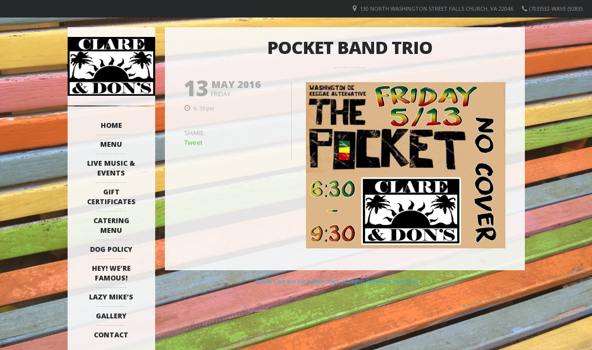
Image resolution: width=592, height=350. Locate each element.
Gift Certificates (111, 196)
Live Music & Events (111, 167)
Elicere (427, 281)
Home (111, 125)
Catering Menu (111, 225)
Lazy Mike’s (111, 296)
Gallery (111, 315)
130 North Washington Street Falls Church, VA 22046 (436, 8)
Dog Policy (111, 249)
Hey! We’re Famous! (111, 272)
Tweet (193, 142)
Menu (111, 144)
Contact (111, 334)
